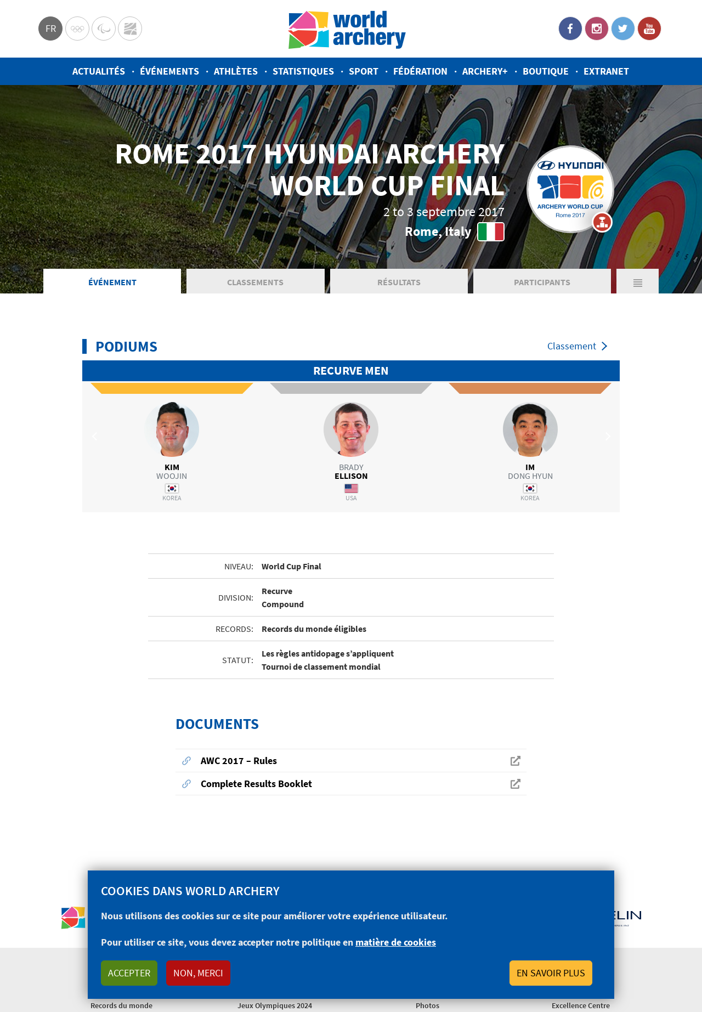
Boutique (546, 71)
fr (51, 28)
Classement (571, 346)
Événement (112, 281)
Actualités (98, 71)
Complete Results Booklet (256, 783)
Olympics (77, 28)
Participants (542, 281)
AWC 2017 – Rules (239, 760)
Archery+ (485, 71)
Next (606, 436)
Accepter (129, 972)
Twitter (623, 28)
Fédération (420, 71)
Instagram (597, 28)
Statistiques (303, 71)
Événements (169, 71)
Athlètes (236, 71)
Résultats (399, 281)
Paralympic (104, 28)
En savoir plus (551, 972)
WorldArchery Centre (130, 28)
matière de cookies (395, 942)
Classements (255, 281)
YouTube (649, 28)
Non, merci (198, 972)
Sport (363, 71)
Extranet (606, 71)
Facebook (570, 28)
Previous (95, 436)
